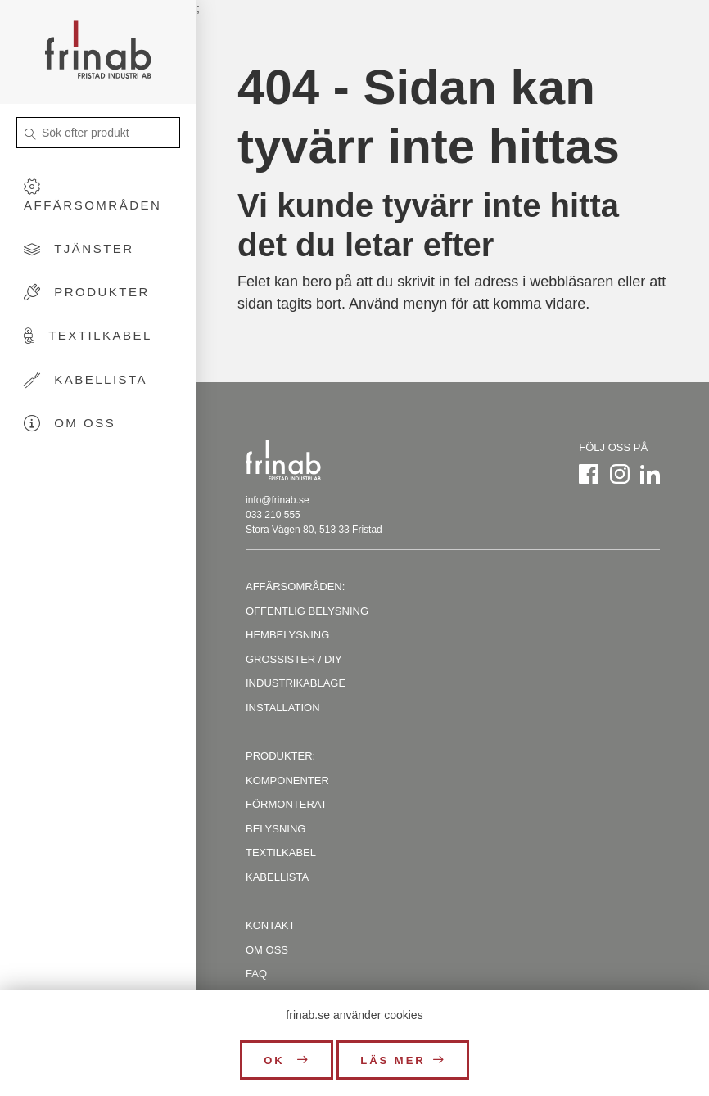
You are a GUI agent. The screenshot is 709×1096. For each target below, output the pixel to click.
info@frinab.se (277, 500)
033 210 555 (273, 515)
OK (277, 1060)
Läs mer (393, 1060)
